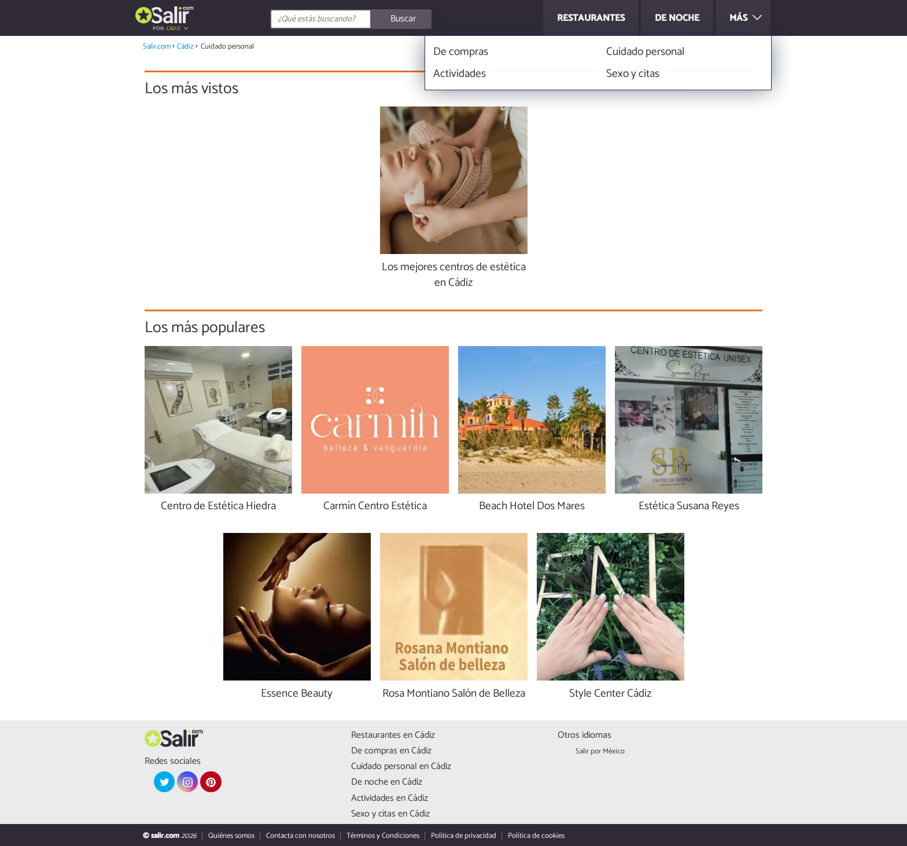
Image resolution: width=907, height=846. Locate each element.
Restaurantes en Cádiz (393, 735)
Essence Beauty (297, 694)
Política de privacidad (463, 836)
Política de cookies (536, 836)
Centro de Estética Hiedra (218, 506)
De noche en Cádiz (386, 782)
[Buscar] (403, 19)
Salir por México (600, 751)
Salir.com (157, 47)
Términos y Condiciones (382, 836)
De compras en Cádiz (391, 750)
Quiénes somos (231, 836)
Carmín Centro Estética (375, 506)
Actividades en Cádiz (389, 798)
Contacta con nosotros (300, 836)
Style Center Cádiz (610, 694)
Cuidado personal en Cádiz (401, 766)
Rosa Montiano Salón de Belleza (453, 694)
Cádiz (174, 28)
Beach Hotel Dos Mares (532, 506)
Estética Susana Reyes (689, 506)
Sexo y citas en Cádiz (390, 813)
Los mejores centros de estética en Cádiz (454, 275)
